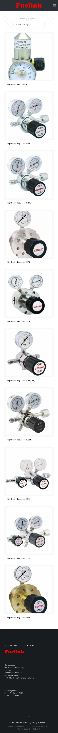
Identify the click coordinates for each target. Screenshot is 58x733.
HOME (10, 726)
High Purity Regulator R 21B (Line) (21, 380)
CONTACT (36, 729)
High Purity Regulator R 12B (18, 143)
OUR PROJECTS (23, 729)
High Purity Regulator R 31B (18, 499)
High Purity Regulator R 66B (18, 617)
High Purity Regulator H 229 (18, 84)
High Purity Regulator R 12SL (19, 203)
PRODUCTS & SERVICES (38, 726)
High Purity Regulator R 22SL (19, 440)
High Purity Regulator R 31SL (19, 558)
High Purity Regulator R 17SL (19, 321)
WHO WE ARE (20, 726)
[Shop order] (29, 24)
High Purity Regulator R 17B (18, 262)
